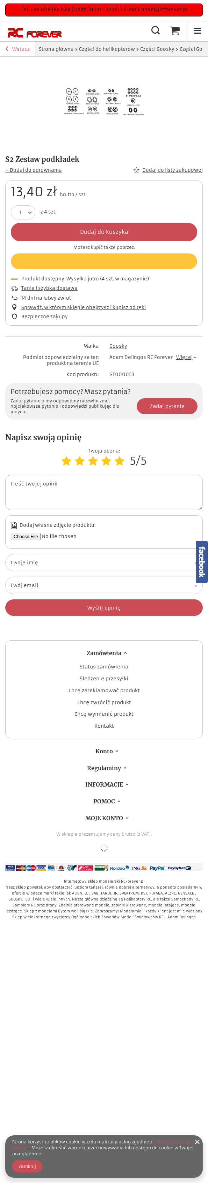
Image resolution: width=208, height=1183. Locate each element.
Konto (104, 751)
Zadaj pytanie (167, 406)
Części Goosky (157, 49)
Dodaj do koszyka (104, 232)
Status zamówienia (104, 667)
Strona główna (56, 49)
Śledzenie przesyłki (104, 679)
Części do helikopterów (107, 49)
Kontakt (104, 726)
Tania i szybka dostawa (49, 288)
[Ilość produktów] (20, 212)
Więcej (184, 357)
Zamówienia (104, 653)
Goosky (118, 346)
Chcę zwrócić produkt (104, 703)
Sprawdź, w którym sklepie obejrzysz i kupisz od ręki (83, 308)
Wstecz (17, 49)
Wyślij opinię (104, 608)
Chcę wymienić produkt (104, 714)
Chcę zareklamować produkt (104, 691)
